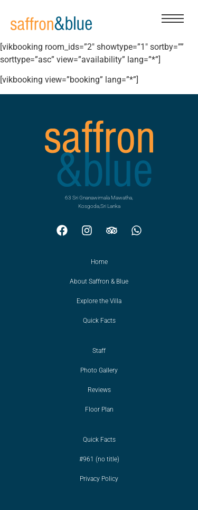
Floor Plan (99, 409)
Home (99, 262)
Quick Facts (99, 320)
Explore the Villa (99, 301)
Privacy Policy (99, 478)
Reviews (99, 390)
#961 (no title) (99, 459)
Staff (99, 350)
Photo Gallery (99, 370)
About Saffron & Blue (99, 281)
